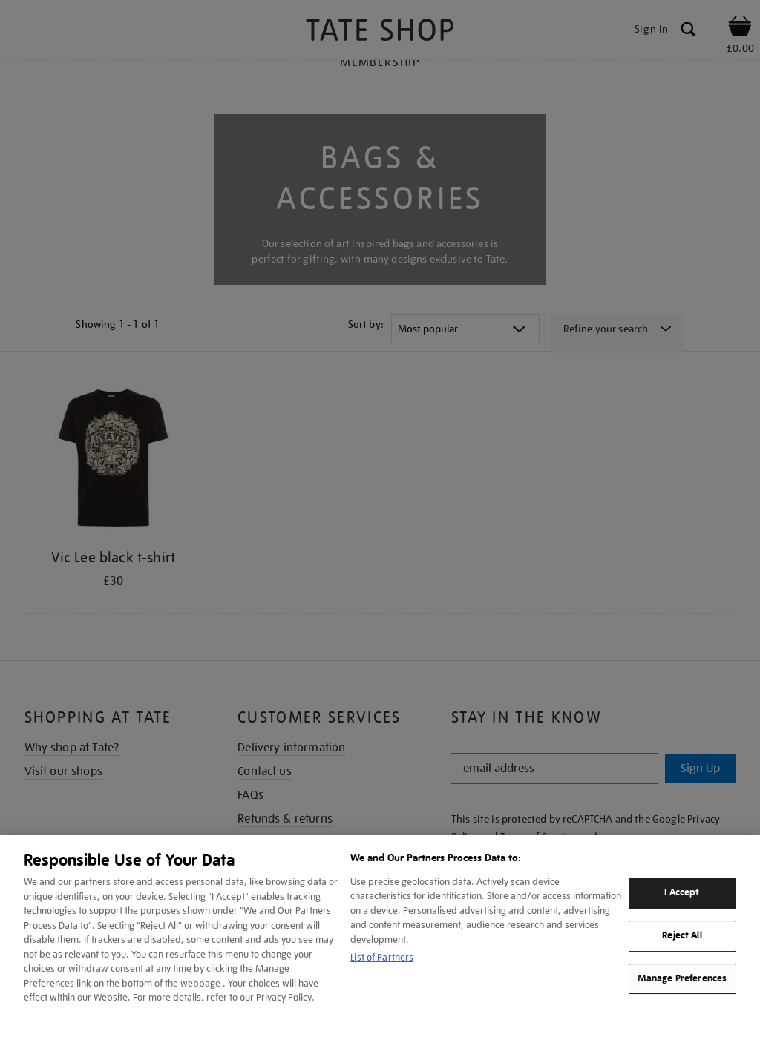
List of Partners (381, 957)
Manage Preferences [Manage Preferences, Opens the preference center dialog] (682, 978)
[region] (380, 937)
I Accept (681, 892)
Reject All (681, 935)
